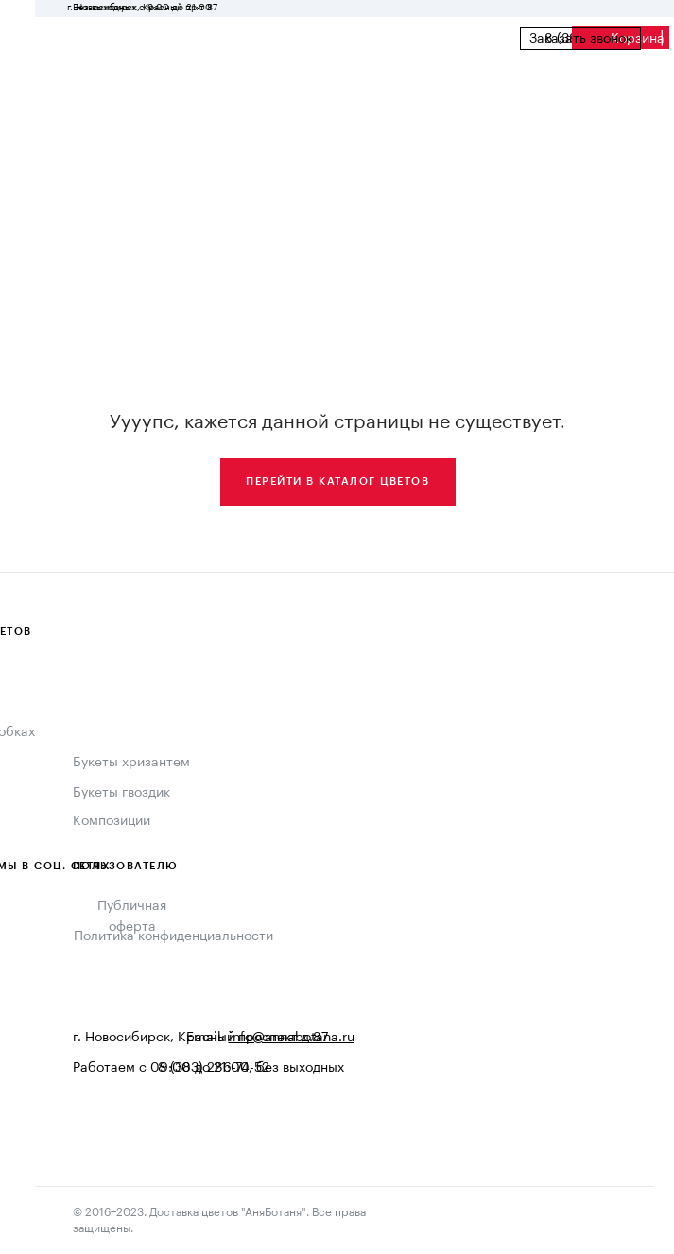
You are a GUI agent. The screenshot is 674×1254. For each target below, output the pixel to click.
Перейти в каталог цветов (337, 481)
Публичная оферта (131, 917)
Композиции (111, 821)
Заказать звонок (580, 38)
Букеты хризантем (131, 762)
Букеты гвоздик (121, 792)
